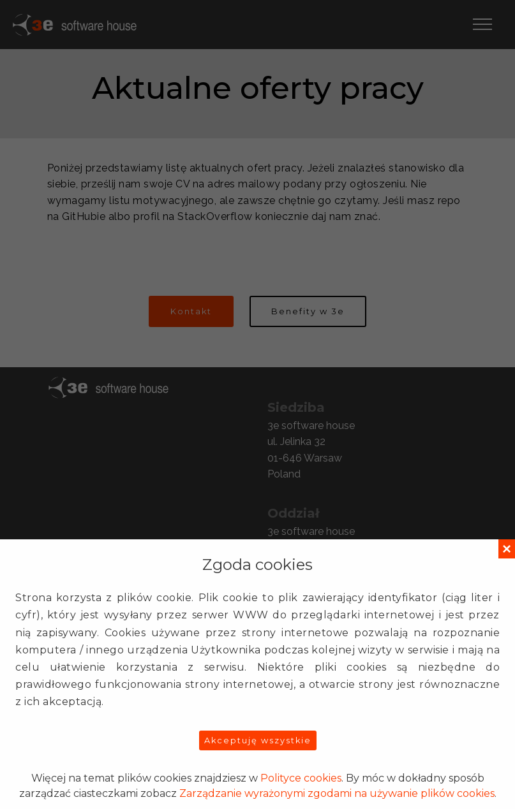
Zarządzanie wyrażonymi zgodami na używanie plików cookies (337, 793)
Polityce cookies (300, 778)
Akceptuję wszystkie (257, 740)
